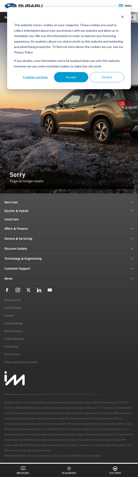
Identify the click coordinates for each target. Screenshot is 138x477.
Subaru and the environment (20, 362)
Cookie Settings (13, 323)
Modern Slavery (13, 331)
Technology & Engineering (69, 258)
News (69, 278)
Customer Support (69, 268)
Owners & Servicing (69, 238)
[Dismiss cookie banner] (122, 17)
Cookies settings (35, 77)
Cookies (9, 315)
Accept (71, 77)
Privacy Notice (12, 300)
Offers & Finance (69, 228)
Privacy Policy (23, 52)
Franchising (11, 346)
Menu (125, 6)
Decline (107, 77)
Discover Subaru (69, 248)
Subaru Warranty (14, 338)
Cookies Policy (13, 307)
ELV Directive (12, 354)
